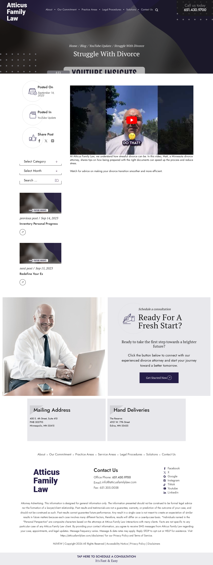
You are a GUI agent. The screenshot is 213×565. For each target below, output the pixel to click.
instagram (52, 140)
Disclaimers (154, 544)
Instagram (174, 480)
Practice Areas (89, 9)
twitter (46, 140)
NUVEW (58, 544)
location (66, 419)
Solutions (131, 9)
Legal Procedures (111, 9)
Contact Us (147, 9)
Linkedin (173, 492)
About (49, 9)
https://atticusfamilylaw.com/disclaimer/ (82, 536)
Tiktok (171, 484)
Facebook (174, 468)
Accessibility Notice (117, 544)
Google (172, 476)
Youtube (173, 488)
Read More (23, 232)
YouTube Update (47, 117)
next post (26, 268)
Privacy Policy (138, 544)
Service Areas (107, 455)
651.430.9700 (195, 9)
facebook (39, 140)
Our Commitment (67, 9)
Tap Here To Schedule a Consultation (106, 558)
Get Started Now (156, 378)
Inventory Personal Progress (39, 223)
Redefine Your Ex (31, 274)
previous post (29, 218)
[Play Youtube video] (131, 120)
